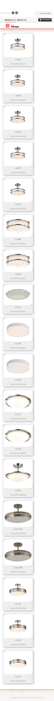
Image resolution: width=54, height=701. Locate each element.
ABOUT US (22, 20)
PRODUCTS (10, 20)
